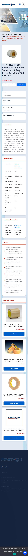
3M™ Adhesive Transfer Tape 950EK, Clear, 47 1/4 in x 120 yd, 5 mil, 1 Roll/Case (13, 325)
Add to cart (21, 85)
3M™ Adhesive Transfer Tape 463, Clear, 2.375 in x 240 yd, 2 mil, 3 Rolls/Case (14, 429)
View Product (14, 334)
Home (3, 18)
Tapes (8, 34)
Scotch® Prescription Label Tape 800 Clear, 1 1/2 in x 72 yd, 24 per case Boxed (13, 360)
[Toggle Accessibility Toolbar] (25, 553)
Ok (14, 553)
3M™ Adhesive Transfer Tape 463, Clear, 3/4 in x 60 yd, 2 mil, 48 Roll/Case (14, 395)
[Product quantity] (9, 84)
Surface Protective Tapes (17, 166)
